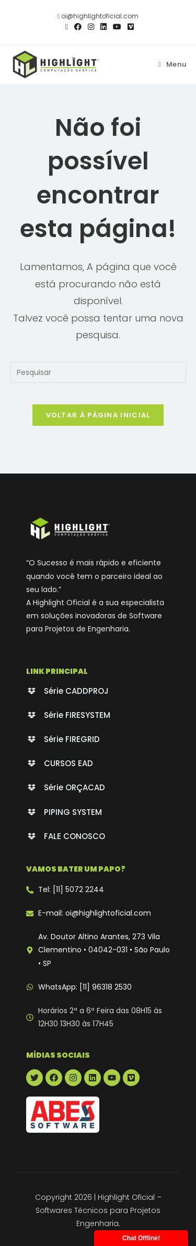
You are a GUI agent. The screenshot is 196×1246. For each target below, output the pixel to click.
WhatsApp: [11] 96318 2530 (85, 987)
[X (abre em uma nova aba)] (66, 26)
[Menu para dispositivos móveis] (172, 64)
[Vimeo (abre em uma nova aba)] (129, 26)
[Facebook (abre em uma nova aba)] (78, 26)
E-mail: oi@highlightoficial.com (94, 913)
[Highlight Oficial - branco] (69, 528)
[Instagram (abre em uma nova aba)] (91, 26)
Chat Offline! (141, 1238)
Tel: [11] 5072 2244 (71, 889)
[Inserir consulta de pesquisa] (98, 372)
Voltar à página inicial (98, 415)
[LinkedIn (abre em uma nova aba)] (103, 26)
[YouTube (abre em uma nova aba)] (117, 26)
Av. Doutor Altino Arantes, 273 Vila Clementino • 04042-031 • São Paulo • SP (104, 949)
